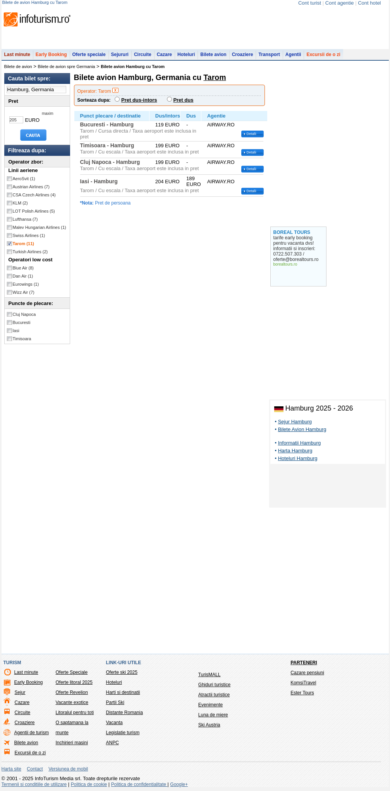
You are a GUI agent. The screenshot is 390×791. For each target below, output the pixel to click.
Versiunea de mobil (68, 769)
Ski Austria (209, 725)
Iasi (16, 330)
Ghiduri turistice (214, 684)
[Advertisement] (327, 487)
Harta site (11, 769)
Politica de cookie (89, 784)
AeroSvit (24, 178)
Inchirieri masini (72, 742)
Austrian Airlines (31, 186)
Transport (269, 54)
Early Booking (51, 54)
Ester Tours (302, 693)
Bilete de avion (18, 66)
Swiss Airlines (29, 235)
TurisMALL (209, 674)
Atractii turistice (214, 694)
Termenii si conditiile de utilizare (34, 784)
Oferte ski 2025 (121, 672)
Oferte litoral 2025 (74, 682)
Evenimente (210, 704)
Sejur (20, 692)
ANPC (112, 742)
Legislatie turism (123, 732)
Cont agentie (339, 3)
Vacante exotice (72, 702)
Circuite (142, 54)
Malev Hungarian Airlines (39, 227)
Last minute (17, 54)
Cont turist (309, 3)
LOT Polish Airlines (34, 211)
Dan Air (23, 276)
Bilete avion (213, 54)
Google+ (179, 784)
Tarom (23, 243)
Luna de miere (213, 715)
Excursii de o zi (323, 54)
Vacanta (114, 722)
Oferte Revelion (72, 692)
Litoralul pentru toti (75, 712)
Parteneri (303, 662)
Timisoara (22, 338)
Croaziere (242, 54)
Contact (35, 769)
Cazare (164, 54)
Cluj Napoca (24, 314)
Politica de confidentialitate (139, 784)
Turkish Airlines (30, 251)
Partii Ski (115, 702)
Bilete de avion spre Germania (66, 66)
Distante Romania (124, 712)
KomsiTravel (303, 682)
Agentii (293, 54)
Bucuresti (22, 322)
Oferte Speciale (72, 672)
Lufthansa (25, 219)
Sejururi (120, 54)
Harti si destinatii (123, 692)
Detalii (251, 134)
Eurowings (26, 284)
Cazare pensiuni (307, 672)
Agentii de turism (31, 732)
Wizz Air (23, 292)
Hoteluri (186, 54)
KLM (20, 203)
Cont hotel (369, 3)
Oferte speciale (89, 54)
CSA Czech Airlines (34, 195)
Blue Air (23, 268)
